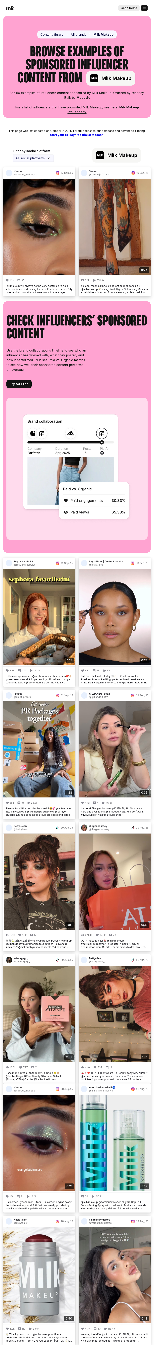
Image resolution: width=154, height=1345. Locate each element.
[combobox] (33, 158)
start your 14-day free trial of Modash (76, 134)
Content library (52, 34)
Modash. (83, 98)
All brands (78, 34)
